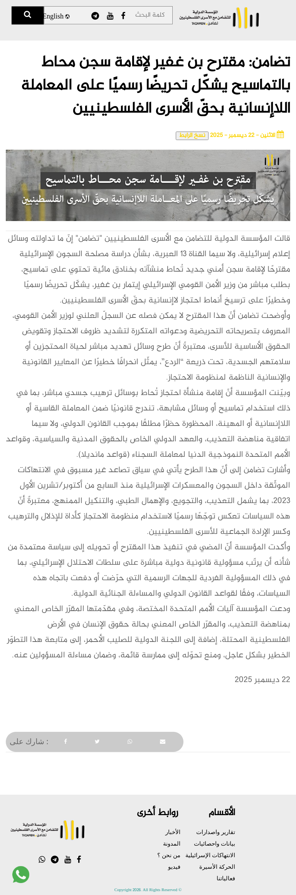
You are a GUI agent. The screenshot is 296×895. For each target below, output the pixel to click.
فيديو (174, 866)
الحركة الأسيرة (217, 866)
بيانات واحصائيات (214, 843)
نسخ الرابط (192, 136)
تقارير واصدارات (215, 832)
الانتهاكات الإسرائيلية (210, 855)
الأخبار (172, 832)
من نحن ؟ (168, 855)
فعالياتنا (226, 878)
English (55, 17)
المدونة (171, 843)
